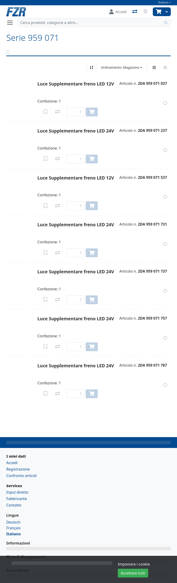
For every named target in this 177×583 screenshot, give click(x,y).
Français (13, 527)
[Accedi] (118, 11)
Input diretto (17, 492)
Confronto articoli (21, 475)
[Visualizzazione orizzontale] (165, 67)
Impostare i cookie (134, 564)
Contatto (13, 505)
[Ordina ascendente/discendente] (91, 67)
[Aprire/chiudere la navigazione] (11, 22)
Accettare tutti (133, 573)
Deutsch (13, 522)
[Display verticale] (154, 67)
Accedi (12, 462)
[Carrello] (158, 11)
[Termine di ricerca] (89, 22)
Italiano (163, 2)
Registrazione (18, 469)
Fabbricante (16, 498)
